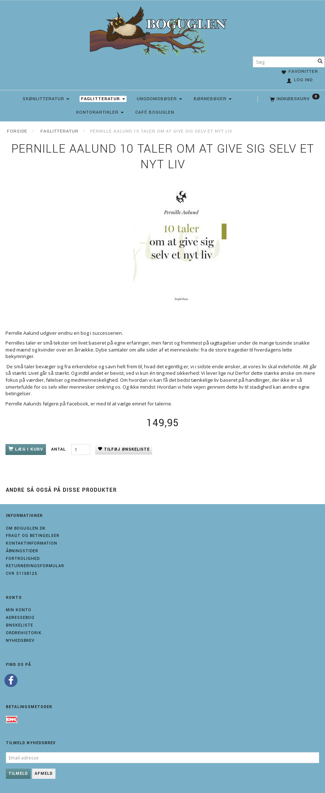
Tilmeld (18, 773)
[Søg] (320, 62)
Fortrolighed (23, 558)
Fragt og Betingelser (32, 535)
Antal (59, 449)
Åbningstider (22, 551)
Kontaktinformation (31, 543)
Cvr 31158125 (21, 573)
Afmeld (44, 773)
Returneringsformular (35, 566)
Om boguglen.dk (26, 528)
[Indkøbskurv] (294, 99)
